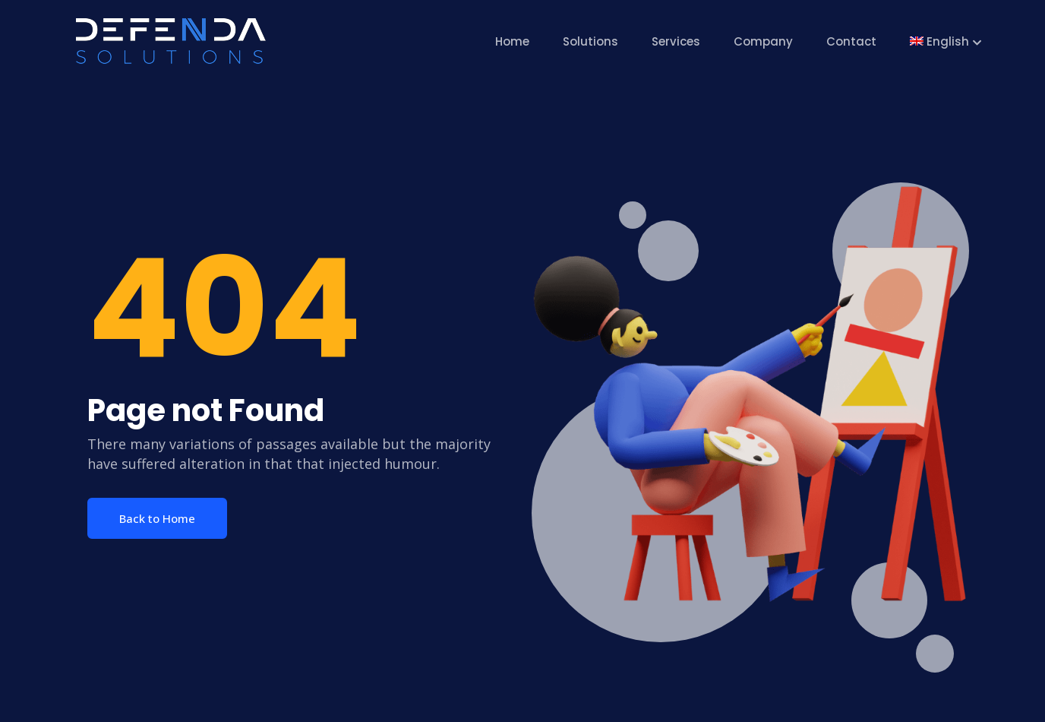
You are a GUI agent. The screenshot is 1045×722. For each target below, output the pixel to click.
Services (676, 41)
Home (512, 41)
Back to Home (157, 518)
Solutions (590, 41)
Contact (851, 41)
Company (763, 41)
